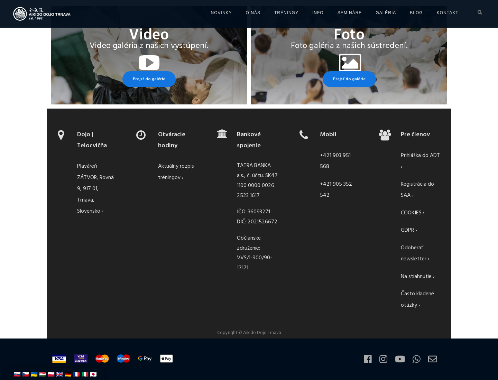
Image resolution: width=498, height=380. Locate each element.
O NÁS (214, 12)
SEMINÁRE (310, 12)
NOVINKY (182, 12)
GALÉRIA (347, 12)
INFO (279, 12)
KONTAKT (408, 12)
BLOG (377, 12)
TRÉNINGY (247, 12)
